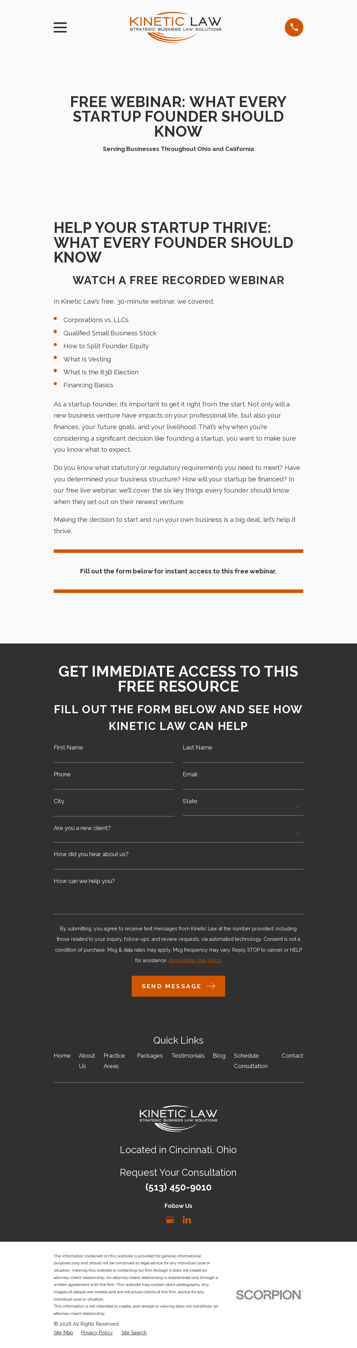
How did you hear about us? (91, 854)
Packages (150, 1055)
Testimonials (188, 1055)
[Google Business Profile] (170, 1220)
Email (190, 774)
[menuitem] (63, 1333)
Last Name (197, 748)
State (190, 801)
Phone (62, 774)
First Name (68, 748)
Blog (219, 1055)
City (59, 801)
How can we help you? (84, 881)
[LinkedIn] (187, 1220)
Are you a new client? (82, 828)
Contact (292, 1055)
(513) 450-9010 (178, 1187)
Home (62, 1055)
